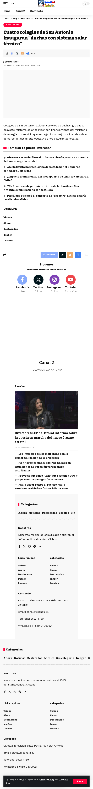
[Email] (22, 53)
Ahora (22, 512)
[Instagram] (54, 284)
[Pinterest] (34, 546)
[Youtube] (70, 284)
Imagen (81, 658)
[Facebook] (22, 284)
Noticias (34, 512)
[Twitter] (38, 284)
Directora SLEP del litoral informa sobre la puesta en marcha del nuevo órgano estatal (46, 437)
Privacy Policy (47, 780)
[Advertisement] (46, 326)
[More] (33, 53)
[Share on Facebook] (11, 53)
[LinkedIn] (39, 546)
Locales (64, 512)
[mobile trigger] (6, 3)
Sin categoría (65, 658)
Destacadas (13, 25)
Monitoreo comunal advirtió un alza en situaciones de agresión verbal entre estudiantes (43, 466)
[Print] (27, 53)
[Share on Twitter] (17, 53)
